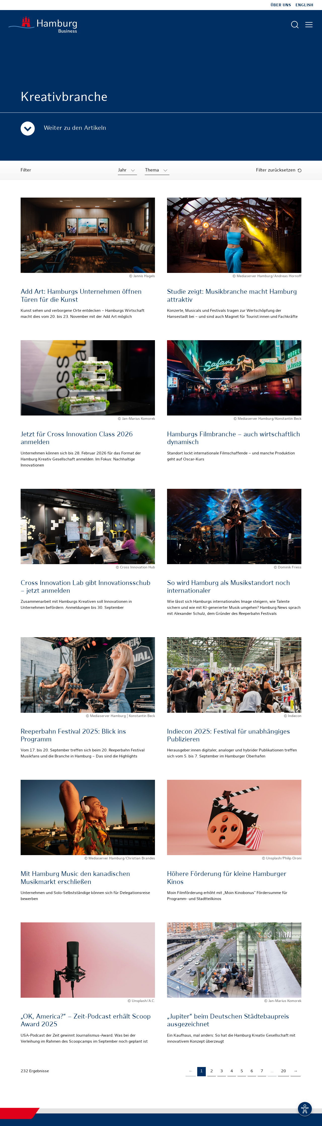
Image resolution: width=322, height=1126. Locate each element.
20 (283, 1071)
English (304, 5)
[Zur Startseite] (43, 24)
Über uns (281, 5)
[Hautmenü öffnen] (308, 24)
